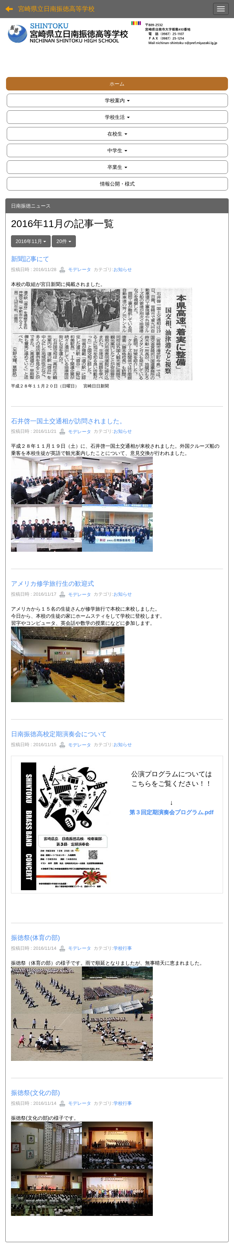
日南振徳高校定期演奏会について (59, 734)
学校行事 (122, 948)
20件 (63, 241)
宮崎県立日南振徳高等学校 (56, 8)
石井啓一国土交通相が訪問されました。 (68, 421)
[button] (117, 100)
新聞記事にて (30, 259)
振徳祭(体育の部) (35, 937)
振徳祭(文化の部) (35, 1092)
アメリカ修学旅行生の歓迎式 (52, 583)
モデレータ (75, 269)
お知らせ (122, 269)
